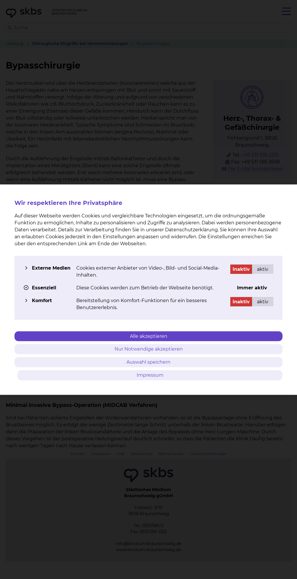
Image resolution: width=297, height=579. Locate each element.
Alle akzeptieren (148, 336)
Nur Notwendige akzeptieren (149, 349)
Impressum (150, 375)
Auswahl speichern (148, 362)
